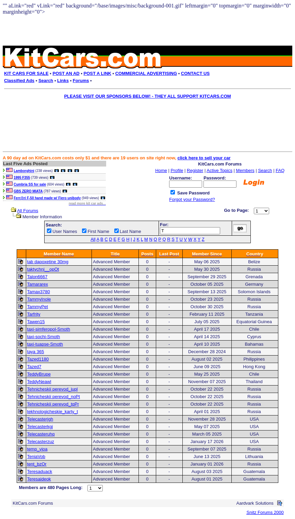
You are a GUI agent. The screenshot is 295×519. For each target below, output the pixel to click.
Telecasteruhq (41, 434)
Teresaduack (39, 471)
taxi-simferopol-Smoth (48, 329)
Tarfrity (33, 314)
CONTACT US (195, 73)
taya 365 (35, 351)
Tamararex (37, 284)
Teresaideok (39, 479)
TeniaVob (36, 456)
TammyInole (39, 299)
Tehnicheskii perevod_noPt (53, 396)
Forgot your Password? (192, 199)
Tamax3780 (38, 291)
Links (63, 80)
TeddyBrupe (39, 374)
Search (45, 80)
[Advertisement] (143, 117)
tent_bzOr (37, 464)
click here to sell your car (203, 157)
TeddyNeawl (39, 381)
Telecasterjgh (40, 419)
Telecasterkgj (40, 426)
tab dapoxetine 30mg (47, 261)
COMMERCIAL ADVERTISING (146, 73)
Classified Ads (19, 80)
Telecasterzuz (40, 441)
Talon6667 (37, 276)
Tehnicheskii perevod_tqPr (53, 404)
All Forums (27, 210)
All (93, 239)
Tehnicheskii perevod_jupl (52, 389)
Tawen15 (36, 321)
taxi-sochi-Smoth (43, 336)
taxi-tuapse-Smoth (45, 344)
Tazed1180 (38, 359)
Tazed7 (34, 366)
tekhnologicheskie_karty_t (52, 411)
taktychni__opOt (43, 269)
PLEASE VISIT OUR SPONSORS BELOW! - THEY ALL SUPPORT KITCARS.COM (147, 96)
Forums (81, 80)
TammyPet (37, 306)
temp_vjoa (37, 449)
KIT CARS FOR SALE (26, 73)
